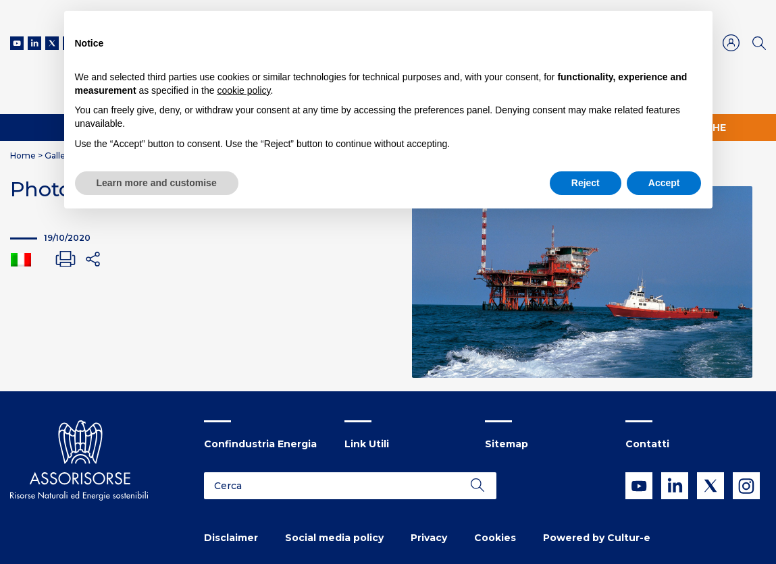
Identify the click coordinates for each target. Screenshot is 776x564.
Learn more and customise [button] (157, 182)
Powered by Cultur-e (596, 538)
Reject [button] (585, 182)
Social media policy (334, 538)
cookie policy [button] (243, 90)
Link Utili (366, 444)
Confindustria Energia (260, 444)
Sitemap (506, 444)
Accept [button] (664, 182)
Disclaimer (231, 538)
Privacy (429, 538)
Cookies (495, 538)
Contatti (647, 444)
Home (23, 155)
